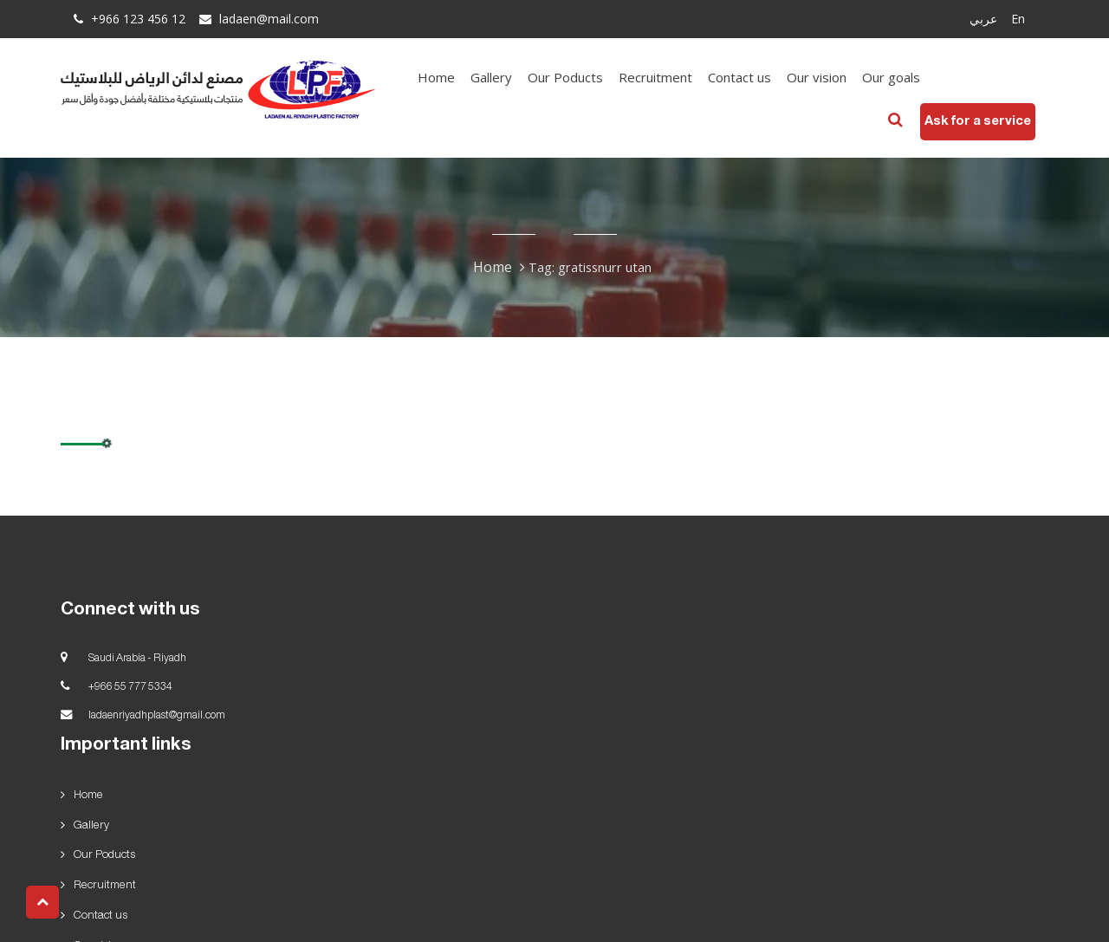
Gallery (504, 77)
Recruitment (668, 77)
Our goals (904, 77)
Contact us (752, 77)
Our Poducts (578, 77)
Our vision (829, 77)
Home (449, 77)
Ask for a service (964, 121)
